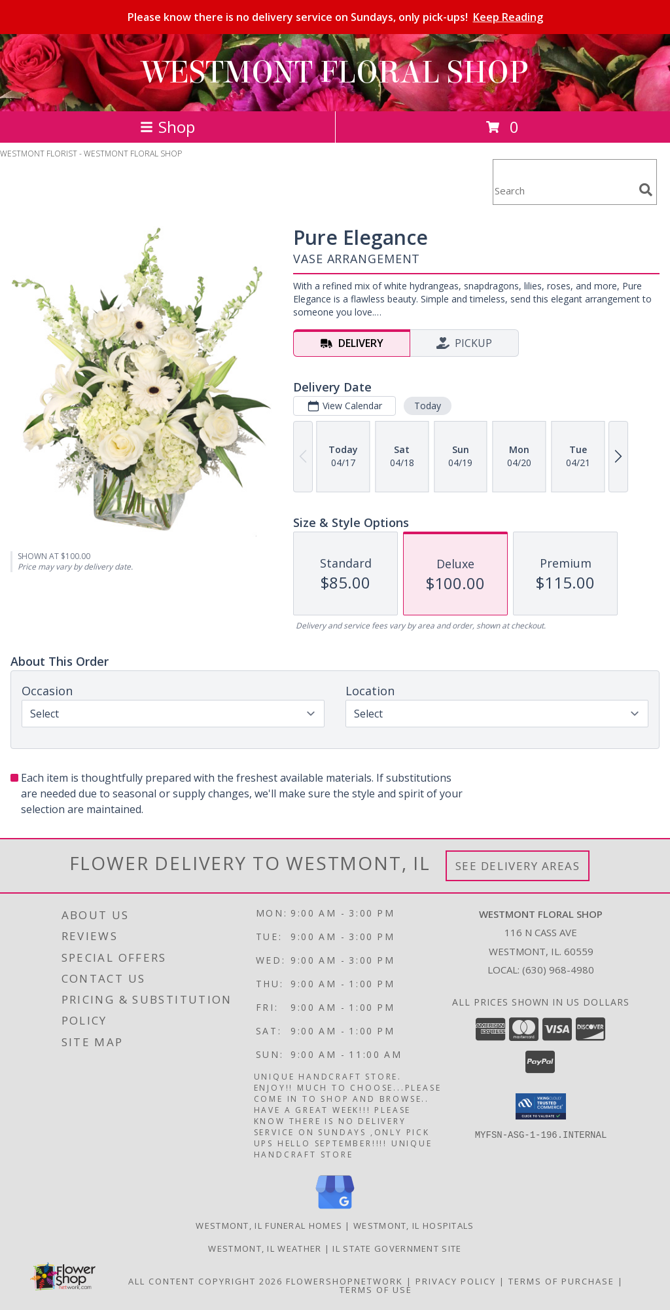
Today (427, 405)
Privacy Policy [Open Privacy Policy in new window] (455, 1281)
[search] (645, 190)
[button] (541, 1106)
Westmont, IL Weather (264, 1248)
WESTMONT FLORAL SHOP (335, 73)
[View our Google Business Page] (335, 1209)
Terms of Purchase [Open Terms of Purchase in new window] (561, 1281)
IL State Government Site (396, 1248)
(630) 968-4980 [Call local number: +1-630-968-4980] (558, 969)
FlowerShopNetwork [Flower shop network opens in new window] (344, 1281)
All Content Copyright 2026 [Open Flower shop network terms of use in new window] (205, 1281)
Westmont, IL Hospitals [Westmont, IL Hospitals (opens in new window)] (413, 1225)
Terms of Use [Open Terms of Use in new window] (376, 1290)
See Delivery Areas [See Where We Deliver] (517, 865)
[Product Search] (563, 190)
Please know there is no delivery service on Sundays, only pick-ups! (335, 17)
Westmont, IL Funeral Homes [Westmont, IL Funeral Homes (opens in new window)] (269, 1225)
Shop (167, 126)
